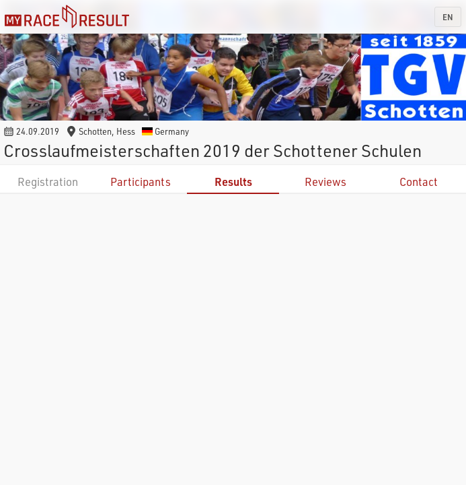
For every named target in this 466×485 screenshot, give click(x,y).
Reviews (325, 181)
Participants (140, 181)
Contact (418, 181)
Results (233, 181)
